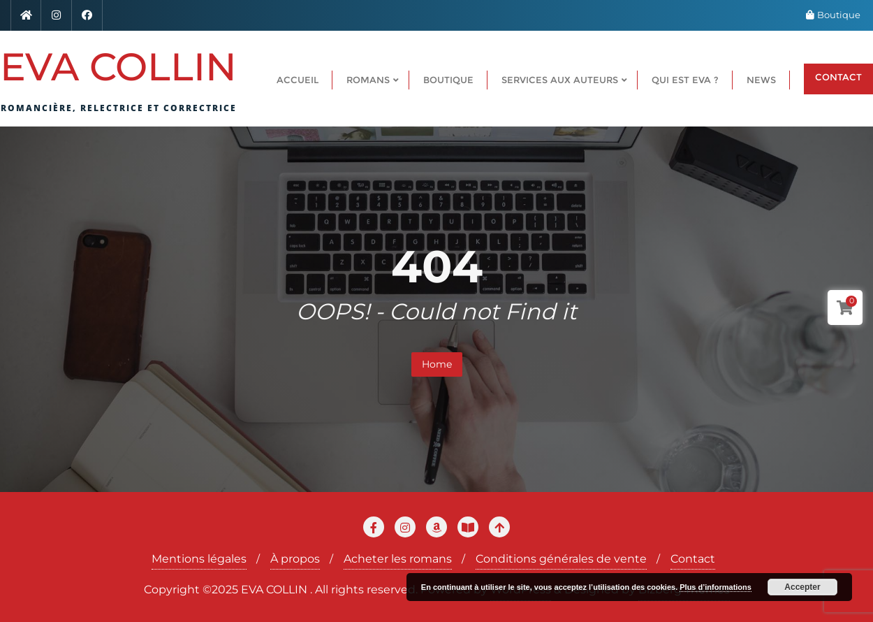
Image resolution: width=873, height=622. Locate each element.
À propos (295, 558)
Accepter (802, 587)
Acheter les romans (398, 558)
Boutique (833, 14)
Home (437, 364)
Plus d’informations (715, 587)
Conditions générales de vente (561, 558)
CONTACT (838, 76)
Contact (692, 558)
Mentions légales (199, 558)
